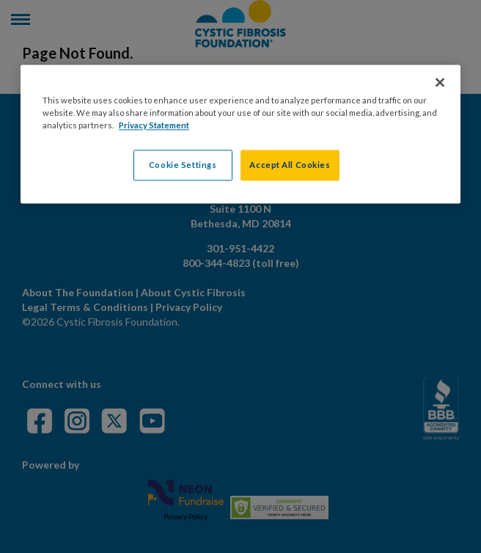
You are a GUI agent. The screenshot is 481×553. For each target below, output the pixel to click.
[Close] (440, 83)
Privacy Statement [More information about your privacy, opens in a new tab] (154, 126)
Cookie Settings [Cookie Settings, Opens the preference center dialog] (183, 165)
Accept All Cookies (289, 165)
